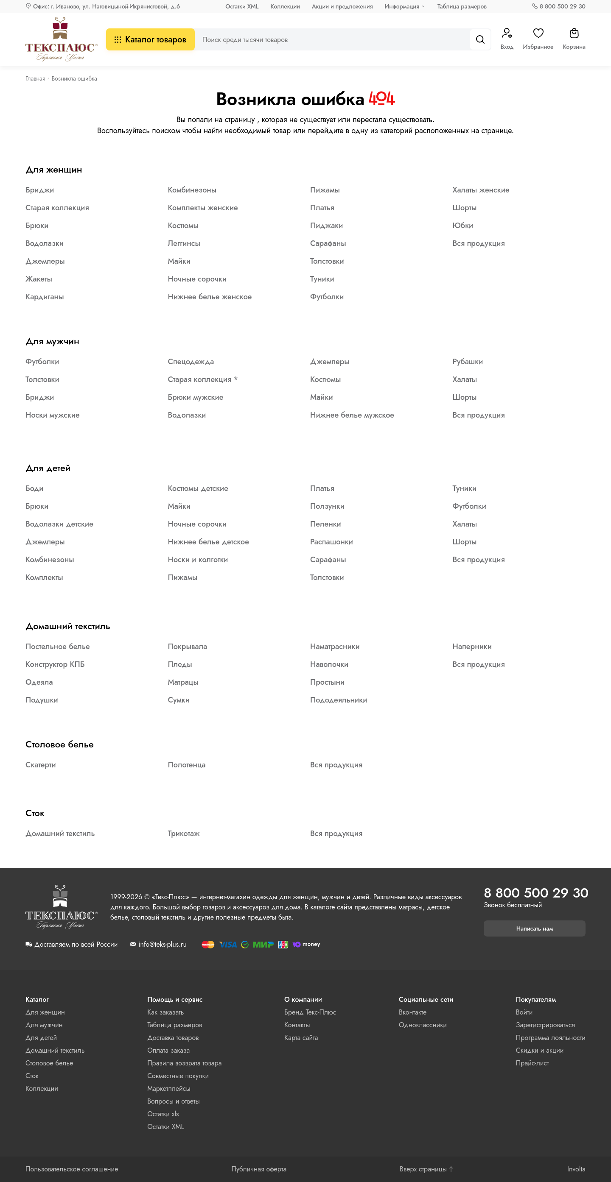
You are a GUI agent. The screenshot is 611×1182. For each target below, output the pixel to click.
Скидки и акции (540, 1050)
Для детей (47, 467)
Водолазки (44, 243)
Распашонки (331, 541)
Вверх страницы (427, 1169)
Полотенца (187, 764)
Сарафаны (328, 243)
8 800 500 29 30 (563, 6)
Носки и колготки (198, 559)
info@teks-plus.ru (162, 944)
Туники (322, 278)
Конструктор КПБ (55, 664)
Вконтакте (412, 1012)
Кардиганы (44, 296)
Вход (507, 39)
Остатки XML (241, 6)
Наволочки (329, 664)
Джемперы (45, 261)
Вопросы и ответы (173, 1101)
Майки (179, 261)
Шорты (465, 207)
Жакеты (38, 278)
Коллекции (285, 6)
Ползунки (327, 506)
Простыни (327, 682)
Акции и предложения (342, 6)
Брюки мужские (196, 397)
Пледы (180, 664)
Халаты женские (481, 189)
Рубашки (468, 361)
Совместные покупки (178, 1076)
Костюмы (183, 225)
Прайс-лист (532, 1063)
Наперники (472, 646)
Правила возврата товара (184, 1063)
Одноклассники (423, 1025)
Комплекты (44, 577)
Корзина (574, 39)
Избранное (538, 39)
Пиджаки (326, 225)
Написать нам (534, 928)
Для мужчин (52, 341)
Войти (524, 1012)
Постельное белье (57, 646)
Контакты (297, 1025)
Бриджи (39, 189)
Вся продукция (479, 243)
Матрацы (183, 682)
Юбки (463, 225)
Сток (35, 813)
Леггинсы (184, 243)
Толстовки (327, 261)
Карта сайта (301, 1038)
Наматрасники (335, 646)
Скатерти (40, 764)
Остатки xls (163, 1114)
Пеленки (325, 524)
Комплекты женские (203, 207)
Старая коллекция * (203, 379)
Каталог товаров (150, 39)
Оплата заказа (168, 1050)
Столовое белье (59, 744)
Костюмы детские (198, 488)
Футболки (327, 296)
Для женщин (53, 169)
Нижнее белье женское (210, 296)
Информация (401, 6)
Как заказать (165, 1012)
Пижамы (325, 189)
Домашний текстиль (67, 626)
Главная (35, 78)
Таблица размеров (462, 6)
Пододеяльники (338, 699)
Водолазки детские (59, 524)
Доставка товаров (173, 1038)
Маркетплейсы (169, 1088)
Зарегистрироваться (545, 1025)
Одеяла (39, 682)
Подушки (41, 699)
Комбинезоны (192, 189)
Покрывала (187, 646)
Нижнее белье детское (208, 541)
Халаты (465, 379)
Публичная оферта (258, 1169)
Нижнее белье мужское (352, 415)
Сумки (179, 699)
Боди (34, 488)
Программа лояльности (551, 1038)
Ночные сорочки (197, 278)
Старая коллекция (57, 207)
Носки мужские (52, 415)
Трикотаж (184, 833)
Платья (322, 207)
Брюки (36, 225)
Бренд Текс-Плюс (310, 1012)
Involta (576, 1169)
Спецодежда (191, 361)
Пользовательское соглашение (71, 1169)
